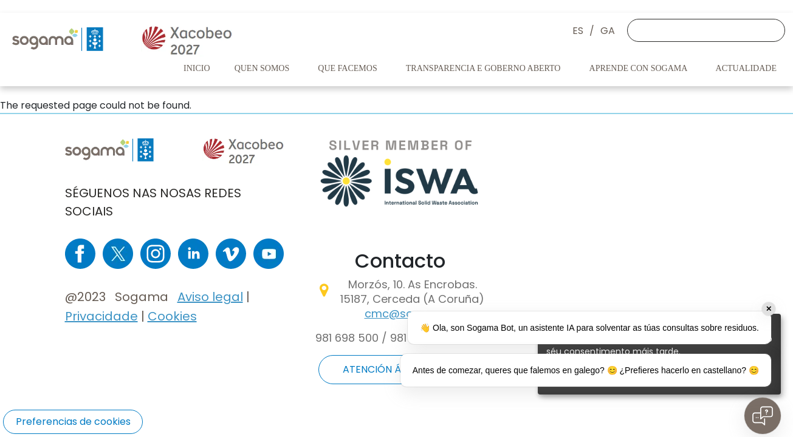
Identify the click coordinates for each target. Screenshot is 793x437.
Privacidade (101, 316)
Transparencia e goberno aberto (484, 68)
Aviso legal (210, 296)
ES (577, 31)
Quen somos (263, 68)
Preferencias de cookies (73, 422)
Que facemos (348, 68)
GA (607, 31)
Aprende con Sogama (639, 68)
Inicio (197, 68)
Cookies (172, 316)
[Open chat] (762, 416)
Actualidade (747, 68)
